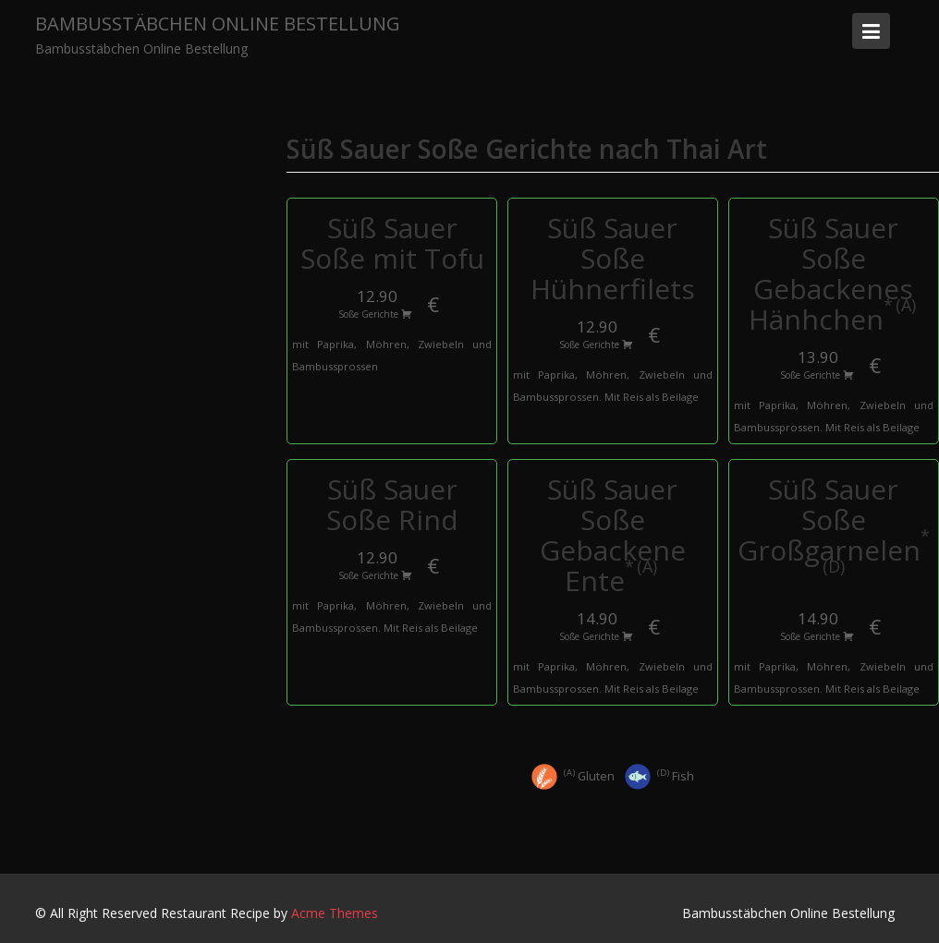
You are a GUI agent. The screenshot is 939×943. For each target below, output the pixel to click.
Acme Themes (334, 913)
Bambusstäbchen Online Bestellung (217, 23)
